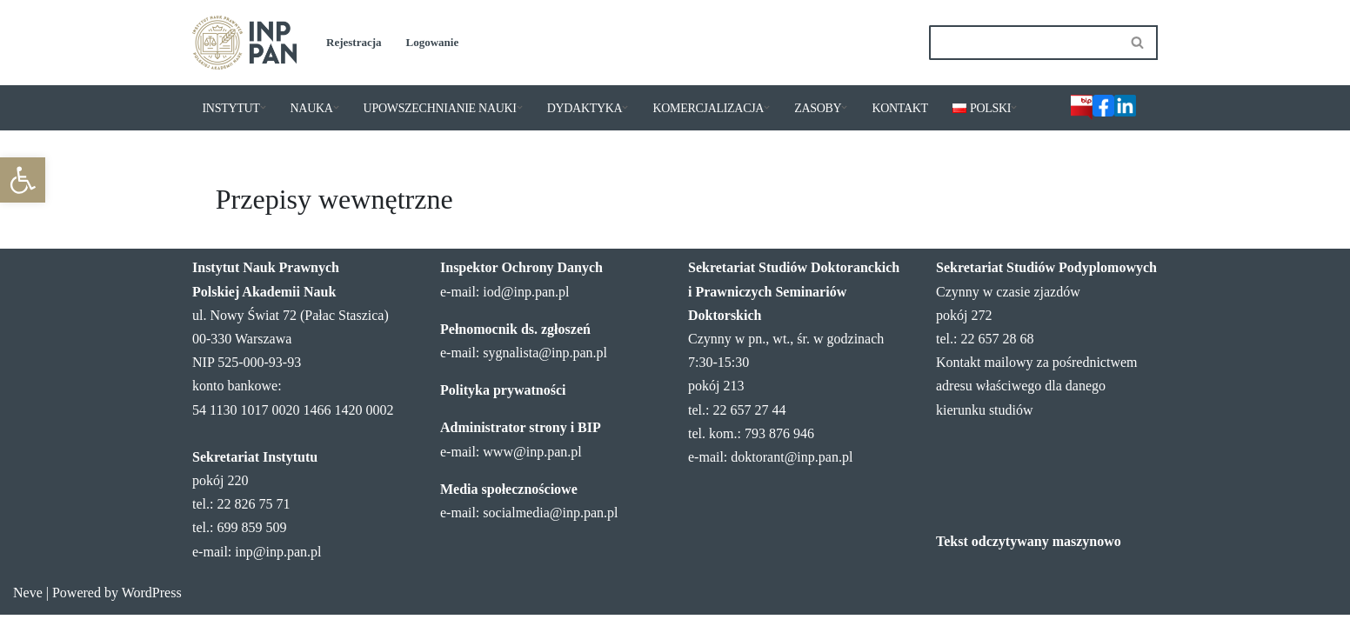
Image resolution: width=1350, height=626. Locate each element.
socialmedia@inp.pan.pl (550, 523)
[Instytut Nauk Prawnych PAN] (244, 43)
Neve (28, 603)
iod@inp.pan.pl (526, 303)
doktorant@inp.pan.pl (791, 468)
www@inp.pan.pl (532, 463)
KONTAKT (899, 108)
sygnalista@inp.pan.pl (545, 363)
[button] (263, 107)
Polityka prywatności (502, 401)
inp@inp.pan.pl (278, 563)
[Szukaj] (1024, 42)
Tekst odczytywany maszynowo (1028, 552)
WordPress (152, 603)
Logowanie (432, 42)
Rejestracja (354, 42)
